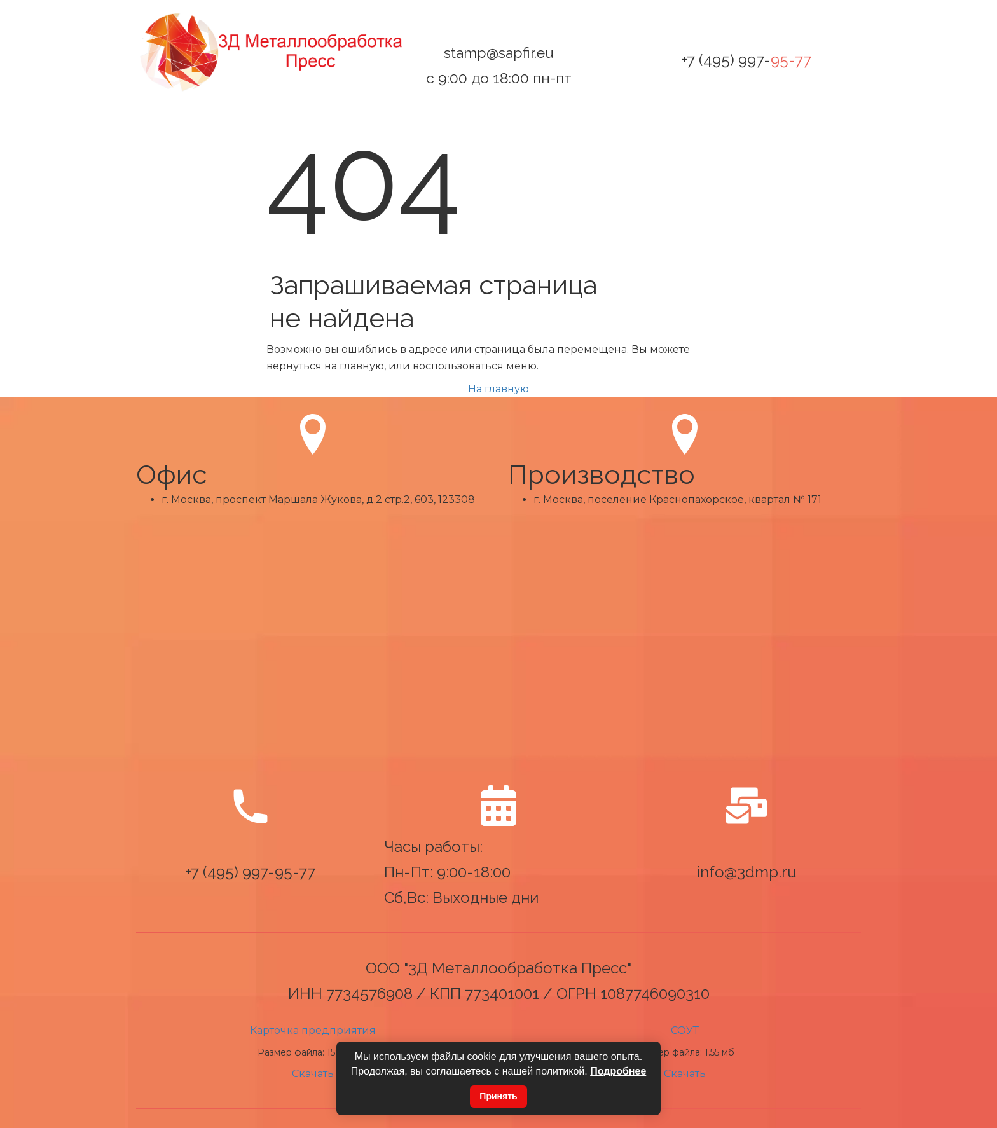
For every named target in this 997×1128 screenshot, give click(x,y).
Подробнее (618, 1071)
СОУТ (685, 1030)
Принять (498, 1096)
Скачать (313, 1074)
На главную (498, 389)
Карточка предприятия (313, 1030)
